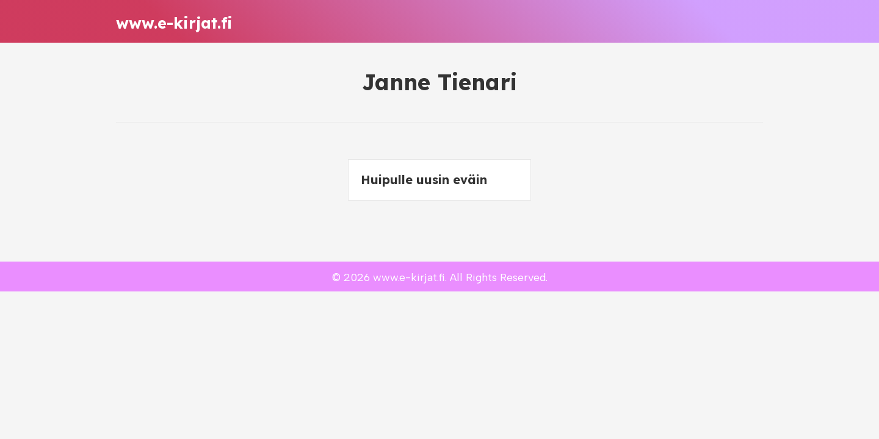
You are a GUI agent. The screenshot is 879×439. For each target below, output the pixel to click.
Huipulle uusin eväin (424, 179)
